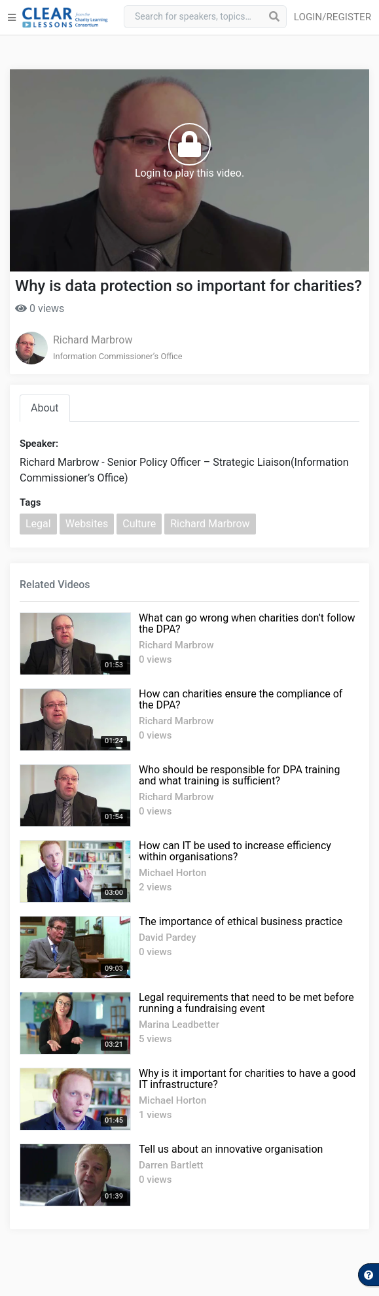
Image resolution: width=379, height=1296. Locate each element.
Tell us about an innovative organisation (231, 1149)
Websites (87, 523)
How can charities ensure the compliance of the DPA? (240, 699)
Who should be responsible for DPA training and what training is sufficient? (239, 775)
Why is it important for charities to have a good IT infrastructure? (247, 1079)
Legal (38, 523)
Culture (139, 523)
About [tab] (45, 408)
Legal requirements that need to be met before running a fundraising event (246, 1003)
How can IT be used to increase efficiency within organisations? (235, 851)
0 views (39, 308)
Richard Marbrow (92, 340)
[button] (335, 17)
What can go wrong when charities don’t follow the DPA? (247, 623)
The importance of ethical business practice (240, 921)
